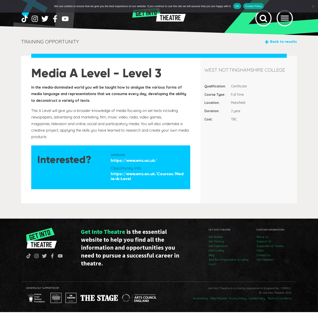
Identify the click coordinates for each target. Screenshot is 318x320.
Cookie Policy (256, 306)
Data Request (218, 306)
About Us (262, 245)
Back (283, 50)
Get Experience (218, 254)
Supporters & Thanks (270, 254)
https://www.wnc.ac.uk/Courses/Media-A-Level (147, 184)
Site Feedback (265, 267)
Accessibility (200, 306)
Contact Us (263, 263)
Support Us (264, 249)
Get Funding (216, 258)
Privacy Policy (237, 306)
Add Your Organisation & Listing (228, 267)
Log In (212, 272)
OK (237, 6)
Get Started (216, 245)
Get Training (216, 249)
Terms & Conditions (279, 306)
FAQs (260, 258)
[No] (313, 6)
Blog (211, 263)
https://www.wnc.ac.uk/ (134, 168)
